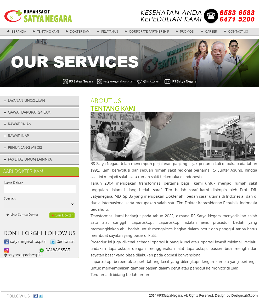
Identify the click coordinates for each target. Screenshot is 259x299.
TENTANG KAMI (48, 31)
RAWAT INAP (18, 136)
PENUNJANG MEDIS (25, 148)
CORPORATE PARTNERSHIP (149, 31)
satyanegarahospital (28, 241)
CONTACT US (238, 31)
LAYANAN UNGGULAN (26, 101)
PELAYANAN (109, 31)
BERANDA (19, 31)
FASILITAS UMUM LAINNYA (30, 159)
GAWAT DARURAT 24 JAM (29, 112)
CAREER (211, 31)
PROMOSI (187, 31)
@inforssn (66, 241)
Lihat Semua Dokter (24, 214)
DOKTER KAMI (80, 31)
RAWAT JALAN (19, 124)
